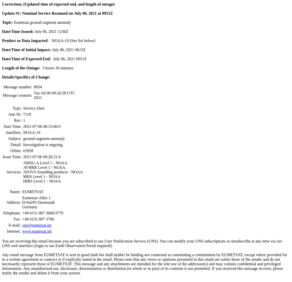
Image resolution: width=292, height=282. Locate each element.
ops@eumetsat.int (36, 225)
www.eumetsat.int (36, 231)
